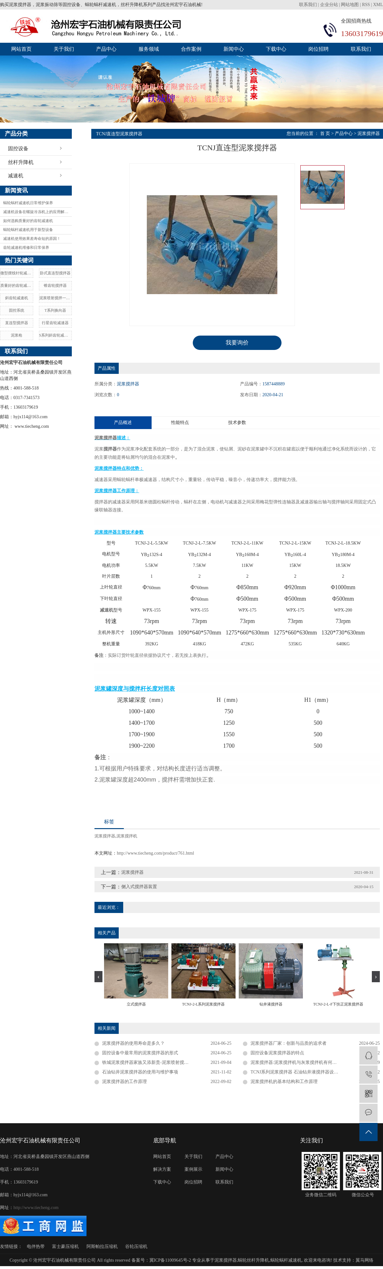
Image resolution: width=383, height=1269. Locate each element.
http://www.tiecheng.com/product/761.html (155, 853)
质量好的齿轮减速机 (16, 285)
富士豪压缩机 (65, 1246)
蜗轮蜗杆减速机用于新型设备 (28, 229)
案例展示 (193, 1169)
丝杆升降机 (21, 162)
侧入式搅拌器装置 (139, 886)
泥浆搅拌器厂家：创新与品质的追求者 (289, 1043)
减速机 (15, 175)
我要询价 (237, 342)
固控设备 (18, 148)
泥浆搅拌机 (126, 836)
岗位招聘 (318, 49)
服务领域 (149, 49)
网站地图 (350, 4)
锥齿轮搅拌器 (55, 285)
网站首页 (21, 49)
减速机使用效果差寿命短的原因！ (32, 238)
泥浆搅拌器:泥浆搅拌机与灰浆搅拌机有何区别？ (298, 1062)
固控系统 (16, 310)
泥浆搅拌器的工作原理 (124, 1081)
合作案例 (191, 49)
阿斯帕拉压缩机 (102, 1246)
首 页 (325, 133)
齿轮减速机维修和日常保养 (26, 247)
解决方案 (162, 1169)
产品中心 (106, 49)
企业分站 (329, 4)
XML (378, 4)
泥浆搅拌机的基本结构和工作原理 (284, 1081)
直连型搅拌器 (16, 323)
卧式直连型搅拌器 (55, 273)
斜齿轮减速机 (16, 298)
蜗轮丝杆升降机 (253, 1260)
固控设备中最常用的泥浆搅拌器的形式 (140, 1052)
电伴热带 (36, 1246)
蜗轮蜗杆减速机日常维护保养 (28, 203)
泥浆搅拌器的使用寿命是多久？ (133, 1043)
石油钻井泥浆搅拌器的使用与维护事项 (140, 1072)
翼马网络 (364, 1260)
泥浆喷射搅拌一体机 (55, 298)
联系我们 (308, 4)
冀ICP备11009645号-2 (170, 1260)
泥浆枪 (16, 335)
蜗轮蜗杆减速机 (286, 1260)
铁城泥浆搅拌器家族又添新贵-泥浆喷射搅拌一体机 (152, 1062)
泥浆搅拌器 (368, 133)
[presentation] (98, 976)
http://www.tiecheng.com (35, 1207)
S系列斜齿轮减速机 (55, 335)
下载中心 (276, 49)
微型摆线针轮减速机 (16, 273)
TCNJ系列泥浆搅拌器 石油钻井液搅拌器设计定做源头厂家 (308, 1072)
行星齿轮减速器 (55, 323)
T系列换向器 (55, 310)
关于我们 (64, 49)
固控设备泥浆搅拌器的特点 (277, 1052)
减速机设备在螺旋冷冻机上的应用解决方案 (37, 212)
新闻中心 (233, 49)
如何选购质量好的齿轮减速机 (28, 221)
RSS (366, 4)
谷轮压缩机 (136, 1246)
